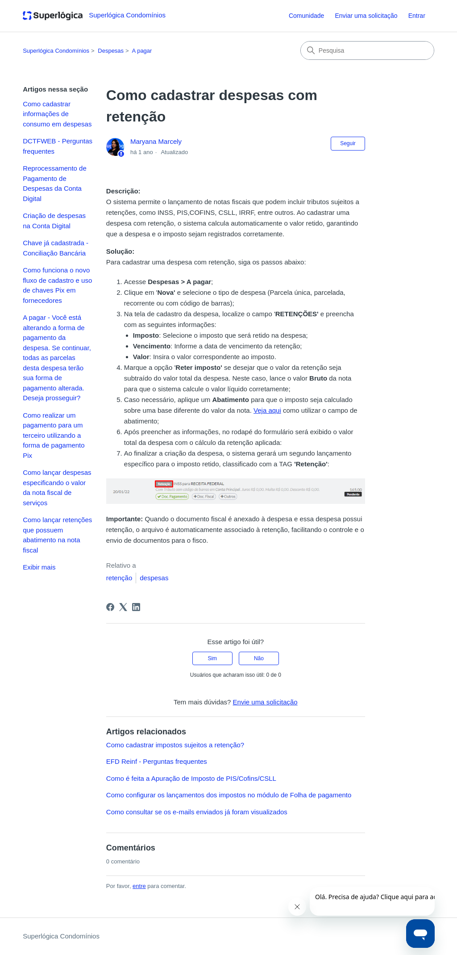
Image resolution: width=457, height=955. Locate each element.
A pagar (142, 50)
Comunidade (306, 15)
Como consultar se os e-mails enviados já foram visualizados (196, 812)
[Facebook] (110, 607)
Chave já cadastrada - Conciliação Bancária (55, 248)
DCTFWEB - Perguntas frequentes (57, 146)
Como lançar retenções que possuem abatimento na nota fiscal (57, 535)
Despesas (111, 50)
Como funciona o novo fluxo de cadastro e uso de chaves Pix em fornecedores (57, 285)
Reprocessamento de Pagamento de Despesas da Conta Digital (55, 183)
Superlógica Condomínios (56, 50)
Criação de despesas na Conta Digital (54, 221)
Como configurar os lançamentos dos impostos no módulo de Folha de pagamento (229, 795)
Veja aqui (267, 410)
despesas (154, 578)
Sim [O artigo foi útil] (212, 658)
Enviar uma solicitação (366, 15)
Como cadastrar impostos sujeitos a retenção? (175, 745)
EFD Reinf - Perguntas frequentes (156, 761)
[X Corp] (123, 607)
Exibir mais (39, 567)
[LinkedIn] (136, 607)
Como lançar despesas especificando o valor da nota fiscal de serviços (57, 488)
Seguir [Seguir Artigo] (348, 143)
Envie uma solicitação (265, 702)
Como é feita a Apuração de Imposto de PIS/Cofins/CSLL (191, 778)
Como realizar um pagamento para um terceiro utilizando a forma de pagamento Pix (53, 435)
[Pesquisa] (367, 50)
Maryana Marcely (156, 141)
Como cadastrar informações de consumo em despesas (57, 114)
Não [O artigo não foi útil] (259, 658)
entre (139, 886)
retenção (119, 578)
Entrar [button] (416, 15)
